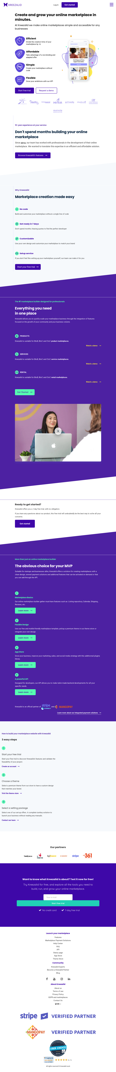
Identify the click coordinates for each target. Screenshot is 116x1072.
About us (58, 988)
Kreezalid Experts (58, 967)
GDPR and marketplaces (58, 997)
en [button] (58, 1004)
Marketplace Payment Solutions (58, 941)
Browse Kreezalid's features (32, 155)
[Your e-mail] (58, 897)
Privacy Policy (58, 994)
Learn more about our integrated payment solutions (79, 713)
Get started (25, 524)
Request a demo (46, 90)
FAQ (58, 947)
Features (58, 937)
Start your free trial (28, 267)
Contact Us (58, 1001)
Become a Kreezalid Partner (58, 970)
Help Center (58, 944)
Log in (55, 5)
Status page (58, 953)
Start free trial (24, 90)
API (58, 950)
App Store (58, 956)
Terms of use (58, 991)
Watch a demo (93, 346)
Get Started (24, 392)
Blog (58, 973)
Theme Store (58, 959)
